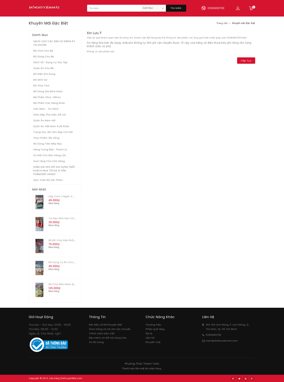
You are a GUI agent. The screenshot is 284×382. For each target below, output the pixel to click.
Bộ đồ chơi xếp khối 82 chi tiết (68, 240)
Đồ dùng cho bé (43, 56)
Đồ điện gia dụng (44, 74)
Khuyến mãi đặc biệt (243, 23)
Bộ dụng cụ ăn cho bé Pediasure (69, 262)
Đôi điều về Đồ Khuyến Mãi (105, 324)
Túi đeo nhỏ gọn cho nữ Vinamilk (70, 218)
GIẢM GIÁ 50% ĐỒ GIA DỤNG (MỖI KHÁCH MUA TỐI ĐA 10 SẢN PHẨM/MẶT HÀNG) (54, 170)
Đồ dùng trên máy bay (47, 143)
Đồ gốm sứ (40, 80)
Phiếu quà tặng (155, 329)
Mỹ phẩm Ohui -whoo (47, 97)
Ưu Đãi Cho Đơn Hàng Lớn (49, 155)
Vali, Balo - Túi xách (46, 109)
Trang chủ (222, 23)
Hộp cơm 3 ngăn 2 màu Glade (68, 196)
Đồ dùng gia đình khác (48, 91)
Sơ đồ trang (96, 342)
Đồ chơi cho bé (43, 50)
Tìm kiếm (176, 8)
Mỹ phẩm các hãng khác (49, 103)
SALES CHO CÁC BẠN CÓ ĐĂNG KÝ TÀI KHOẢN (54, 43)
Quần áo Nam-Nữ (44, 120)
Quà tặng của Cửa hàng (49, 161)
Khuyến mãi (153, 342)
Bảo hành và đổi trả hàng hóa (108, 338)
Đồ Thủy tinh (41, 85)
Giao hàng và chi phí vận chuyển (110, 329)
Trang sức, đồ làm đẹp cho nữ (53, 132)
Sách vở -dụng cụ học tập (50, 62)
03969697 (212, 335)
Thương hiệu (153, 324)
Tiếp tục (246, 60)
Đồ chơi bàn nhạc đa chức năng (69, 284)
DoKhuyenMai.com (71, 378)
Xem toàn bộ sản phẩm (48, 180)
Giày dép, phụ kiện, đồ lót (49, 114)
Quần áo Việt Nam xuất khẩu (51, 126)
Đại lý (149, 333)
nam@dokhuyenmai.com (222, 340)
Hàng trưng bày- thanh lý (50, 149)
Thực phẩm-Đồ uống (46, 138)
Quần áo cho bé (43, 68)
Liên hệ (150, 338)
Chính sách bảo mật (101, 333)
